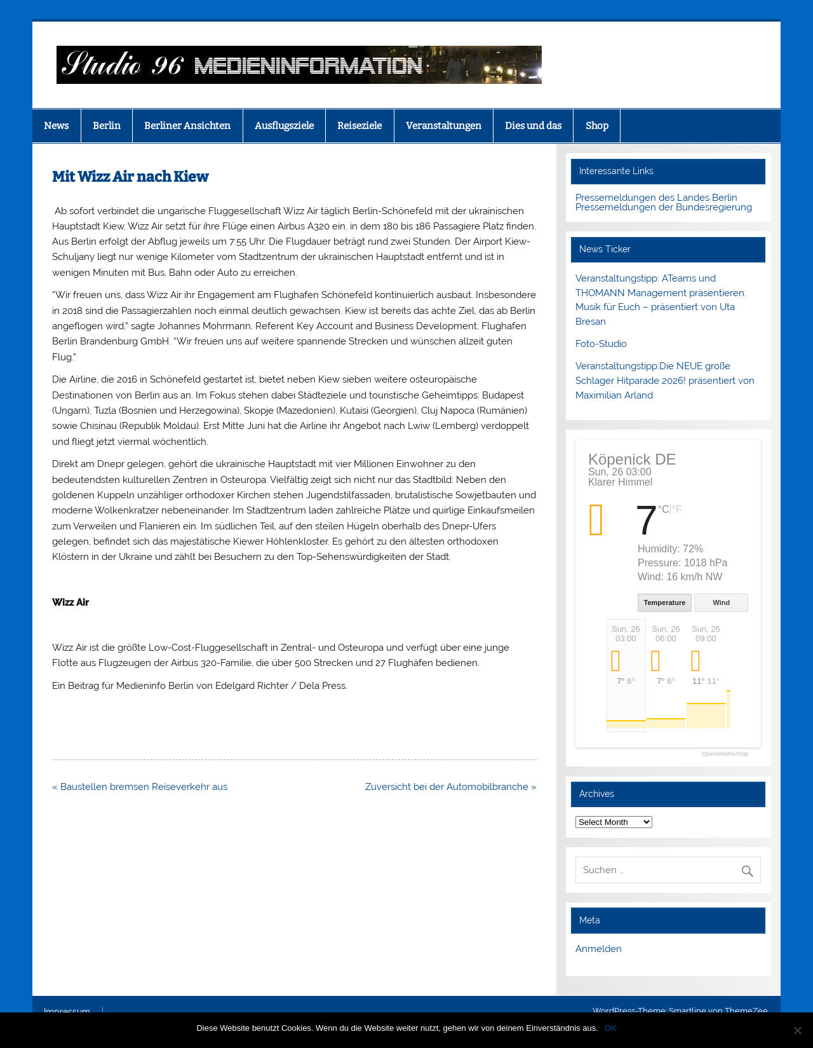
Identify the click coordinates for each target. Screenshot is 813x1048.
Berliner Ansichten (187, 126)
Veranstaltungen (443, 126)
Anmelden (598, 949)
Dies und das (533, 126)
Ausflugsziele (284, 126)
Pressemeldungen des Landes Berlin (656, 197)
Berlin (107, 126)
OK (611, 1028)
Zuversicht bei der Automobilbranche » (451, 787)
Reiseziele (359, 126)
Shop (597, 126)
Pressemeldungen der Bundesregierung (663, 207)
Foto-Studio (601, 344)
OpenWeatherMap (725, 754)
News (56, 126)
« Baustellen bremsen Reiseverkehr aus (139, 787)
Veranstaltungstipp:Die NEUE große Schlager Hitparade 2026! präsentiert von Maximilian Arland (665, 380)
